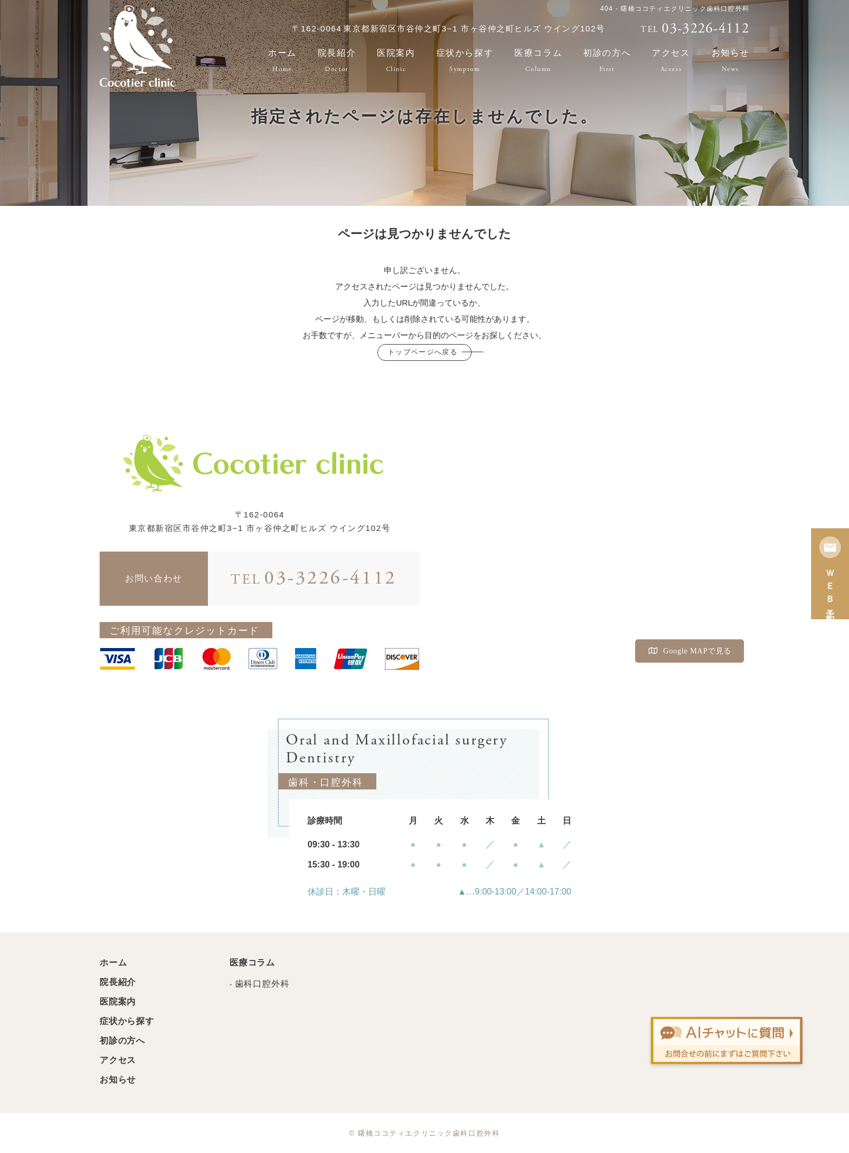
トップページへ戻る (423, 352)
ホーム (282, 60)
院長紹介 (337, 60)
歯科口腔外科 (262, 983)
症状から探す (465, 60)
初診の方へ (607, 60)
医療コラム (538, 60)
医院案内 (396, 60)
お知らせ (730, 60)
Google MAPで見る (690, 651)
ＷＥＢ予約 (830, 573)
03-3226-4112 (313, 578)
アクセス (671, 60)
